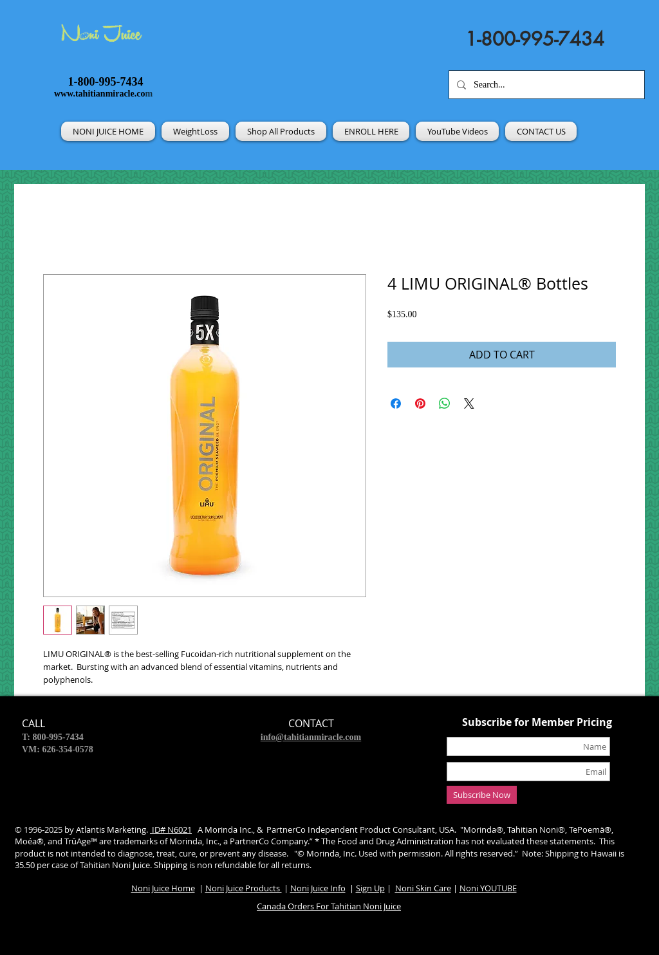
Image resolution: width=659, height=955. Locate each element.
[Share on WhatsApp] (444, 403)
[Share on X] (469, 403)
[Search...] (545, 84)
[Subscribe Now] (482, 795)
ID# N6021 (171, 829)
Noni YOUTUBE (488, 888)
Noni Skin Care (423, 888)
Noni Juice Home (163, 888)
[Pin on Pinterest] (420, 403)
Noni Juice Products (243, 888)
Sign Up (370, 888)
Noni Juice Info (318, 888)
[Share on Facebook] (396, 403)
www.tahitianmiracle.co (99, 93)
